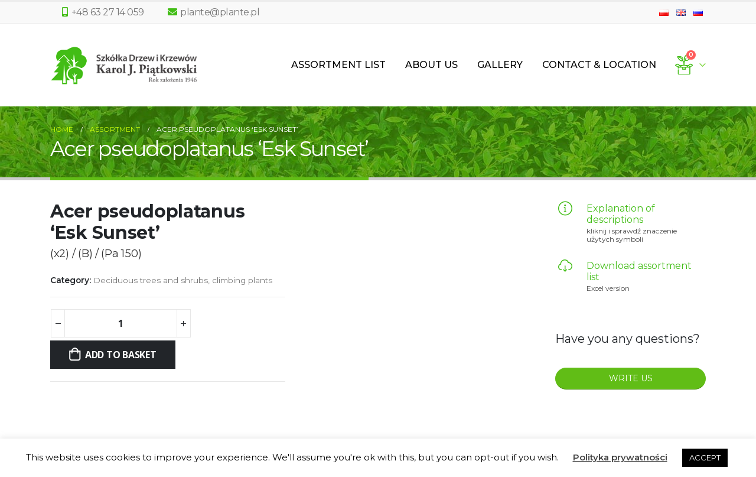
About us (431, 64)
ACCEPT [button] (705, 457)
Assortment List (338, 64)
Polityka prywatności (620, 457)
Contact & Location (599, 64)
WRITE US (631, 378)
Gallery (500, 64)
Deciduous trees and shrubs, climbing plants (182, 280)
